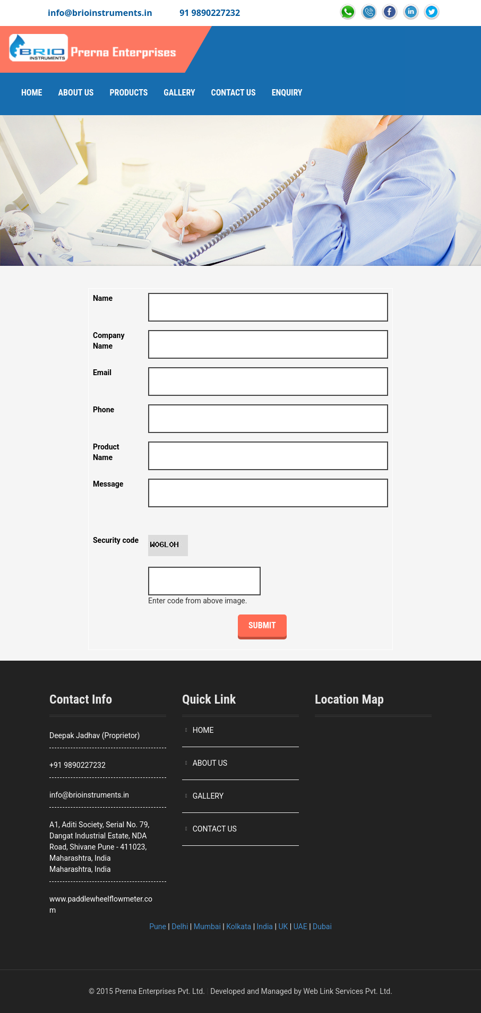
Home (31, 93)
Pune (157, 926)
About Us (75, 93)
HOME (203, 730)
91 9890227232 (209, 13)
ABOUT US (210, 763)
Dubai (322, 926)
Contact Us (233, 93)
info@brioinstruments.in (100, 13)
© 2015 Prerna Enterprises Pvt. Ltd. (147, 991)
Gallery (179, 93)
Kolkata (238, 926)
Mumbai (207, 926)
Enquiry (287, 93)
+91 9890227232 (77, 765)
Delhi (179, 926)
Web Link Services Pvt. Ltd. (347, 991)
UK (283, 926)
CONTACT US (215, 829)
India (265, 926)
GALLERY (208, 796)
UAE (300, 926)
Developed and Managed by (256, 991)
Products (128, 93)
